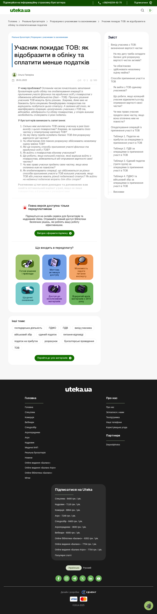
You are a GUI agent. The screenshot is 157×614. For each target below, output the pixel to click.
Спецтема (30, 412)
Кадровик (29, 442)
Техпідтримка (113, 417)
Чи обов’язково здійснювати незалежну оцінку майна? (126, 69)
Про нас (110, 407)
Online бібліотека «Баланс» (38, 473)
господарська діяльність (28, 328)
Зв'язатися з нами (115, 412)
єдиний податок (48, 334)
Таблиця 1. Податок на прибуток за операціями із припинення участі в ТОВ (128, 139)
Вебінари (29, 422)
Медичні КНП (31, 447)
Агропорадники (32, 432)
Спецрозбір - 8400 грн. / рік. (69, 521)
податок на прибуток (26, 341)
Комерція (29, 417)
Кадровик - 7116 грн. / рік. (68, 504)
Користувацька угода (116, 427)
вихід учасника (83, 328)
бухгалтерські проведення (79, 341)
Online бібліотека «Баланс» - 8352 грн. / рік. (76, 538)
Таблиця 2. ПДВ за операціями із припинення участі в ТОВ (128, 151)
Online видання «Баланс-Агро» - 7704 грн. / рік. (78, 549)
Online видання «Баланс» (37, 463)
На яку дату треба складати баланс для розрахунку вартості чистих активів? (129, 57)
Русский (87, 568)
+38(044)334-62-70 (112, 3)
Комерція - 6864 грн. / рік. (67, 510)
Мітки (27, 478)
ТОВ (17, 348)
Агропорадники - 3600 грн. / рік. (70, 527)
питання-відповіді (73, 334)
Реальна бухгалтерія (21, 37)
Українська (73, 568)
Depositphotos (113, 444)
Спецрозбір (30, 427)
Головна (29, 407)
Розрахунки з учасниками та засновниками (49, 37)
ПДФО (52, 328)
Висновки (118, 191)
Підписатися (141, 3)
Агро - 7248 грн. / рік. (65, 516)
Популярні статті (63, 555)
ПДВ (65, 328)
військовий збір (23, 334)
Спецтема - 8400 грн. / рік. (68, 498)
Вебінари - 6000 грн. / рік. (67, 532)
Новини (28, 457)
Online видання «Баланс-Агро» (40, 467)
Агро (27, 437)
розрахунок (51, 341)
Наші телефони (114, 422)
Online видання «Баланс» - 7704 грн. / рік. (76, 544)
